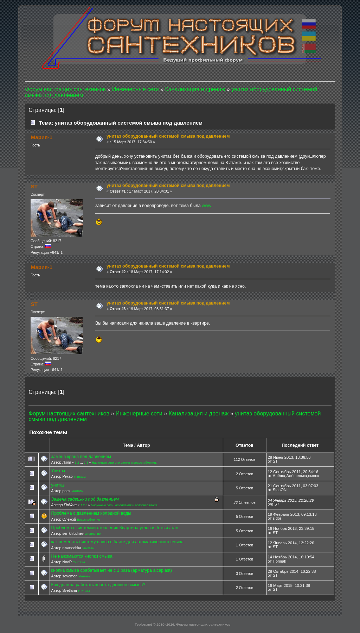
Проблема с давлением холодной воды (91, 513)
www (206, 205)
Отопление (93, 533)
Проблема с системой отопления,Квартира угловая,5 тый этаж (115, 527)
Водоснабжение (88, 519)
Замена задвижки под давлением (84, 499)
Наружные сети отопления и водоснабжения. (124, 462)
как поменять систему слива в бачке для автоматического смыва (117, 541)
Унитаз (58, 470)
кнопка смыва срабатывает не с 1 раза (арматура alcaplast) (111, 570)
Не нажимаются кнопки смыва (81, 556)
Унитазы (80, 476)
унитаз (57, 485)
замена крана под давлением (81, 456)
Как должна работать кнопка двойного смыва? (98, 584)
